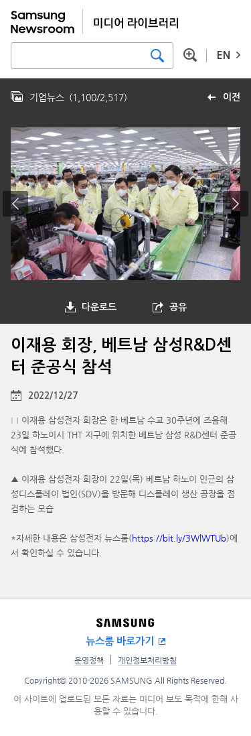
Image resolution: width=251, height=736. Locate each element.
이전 (231, 97)
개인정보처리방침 (147, 660)
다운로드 (99, 307)
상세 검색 (190, 55)
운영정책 (89, 660)
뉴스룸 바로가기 (120, 641)
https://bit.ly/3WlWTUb (179, 538)
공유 (178, 307)
